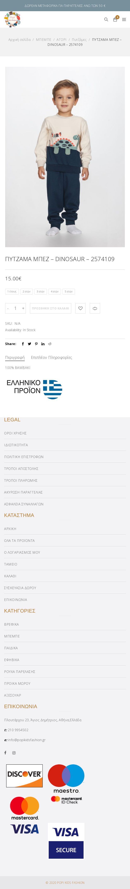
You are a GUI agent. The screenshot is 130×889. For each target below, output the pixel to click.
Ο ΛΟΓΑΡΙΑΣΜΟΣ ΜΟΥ (22, 552)
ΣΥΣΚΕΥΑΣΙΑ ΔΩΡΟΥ (20, 588)
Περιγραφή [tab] (15, 357)
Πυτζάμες (79, 39)
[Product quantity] (15, 308)
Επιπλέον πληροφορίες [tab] (51, 357)
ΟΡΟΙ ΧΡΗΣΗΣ (15, 433)
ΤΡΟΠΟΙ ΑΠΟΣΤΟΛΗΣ (21, 468)
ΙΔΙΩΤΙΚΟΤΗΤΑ (16, 445)
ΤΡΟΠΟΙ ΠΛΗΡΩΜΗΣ (21, 480)
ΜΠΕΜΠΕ (43, 39)
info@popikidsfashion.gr (27, 740)
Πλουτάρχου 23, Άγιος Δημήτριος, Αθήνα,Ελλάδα (42, 720)
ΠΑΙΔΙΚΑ (11, 648)
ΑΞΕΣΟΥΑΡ (12, 695)
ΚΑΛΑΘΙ (10, 576)
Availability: (13, 330)
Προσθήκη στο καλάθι (50, 308)
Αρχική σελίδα (19, 39)
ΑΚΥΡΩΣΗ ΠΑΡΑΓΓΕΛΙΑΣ (23, 492)
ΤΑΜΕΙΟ (10, 564)
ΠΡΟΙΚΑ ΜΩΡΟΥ (17, 683)
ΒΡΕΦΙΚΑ (11, 624)
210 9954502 (18, 730)
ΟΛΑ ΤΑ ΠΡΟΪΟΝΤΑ (19, 540)
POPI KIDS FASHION (71, 883)
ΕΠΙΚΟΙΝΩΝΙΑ (15, 599)
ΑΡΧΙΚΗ (10, 529)
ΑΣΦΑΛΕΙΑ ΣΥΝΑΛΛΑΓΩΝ (24, 504)
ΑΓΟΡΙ (62, 39)
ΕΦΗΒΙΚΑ (11, 660)
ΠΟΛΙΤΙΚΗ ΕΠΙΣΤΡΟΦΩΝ (24, 457)
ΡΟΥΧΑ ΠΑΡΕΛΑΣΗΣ (19, 671)
